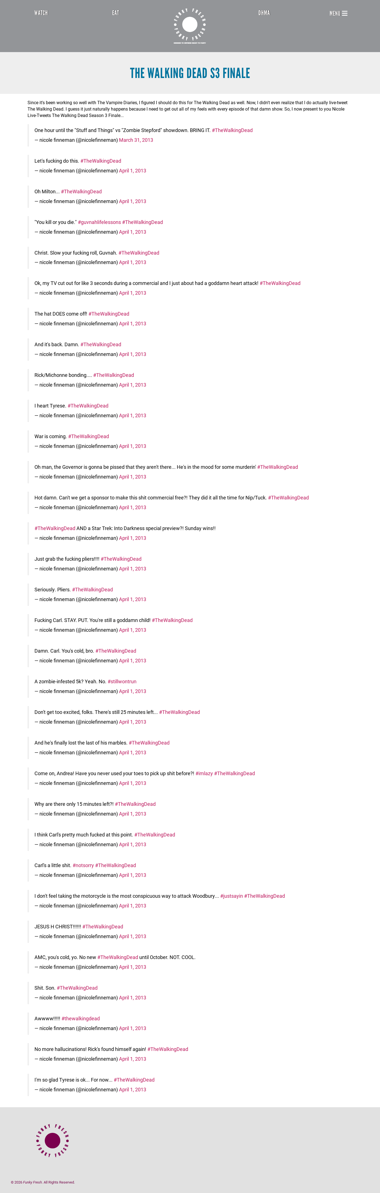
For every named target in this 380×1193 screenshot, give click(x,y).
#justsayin (231, 896)
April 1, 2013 (132, 170)
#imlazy (204, 773)
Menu (338, 13)
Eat (115, 13)
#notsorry (83, 865)
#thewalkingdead (80, 1018)
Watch (41, 13)
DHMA (264, 13)
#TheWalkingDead (232, 130)
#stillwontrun (122, 681)
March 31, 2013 (136, 140)
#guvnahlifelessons (99, 222)
